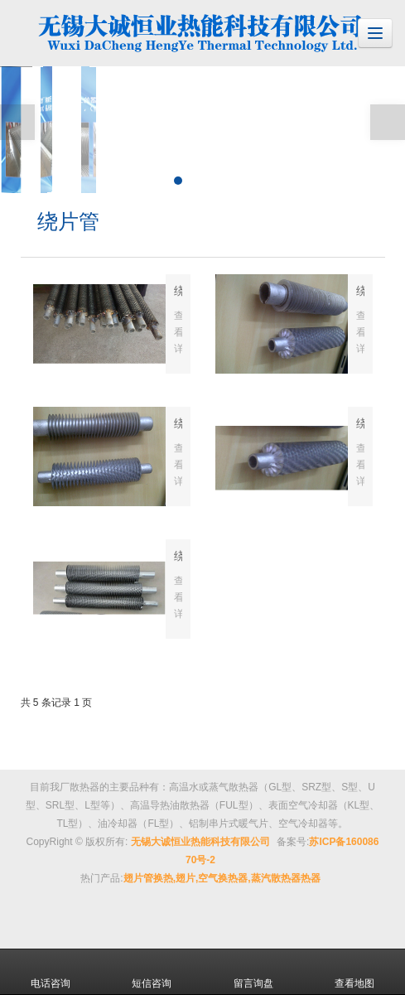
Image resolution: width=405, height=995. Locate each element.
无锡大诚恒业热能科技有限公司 (200, 842)
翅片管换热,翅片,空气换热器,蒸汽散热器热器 (222, 878)
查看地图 (354, 971)
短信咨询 (151, 971)
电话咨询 (50, 971)
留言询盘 (253, 971)
